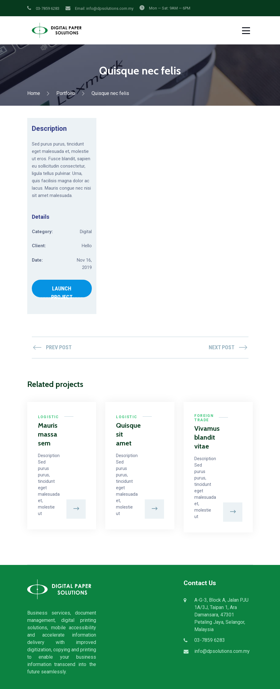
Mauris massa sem (46, 434)
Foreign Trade (204, 418)
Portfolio (65, 93)
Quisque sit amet (124, 434)
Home (33, 93)
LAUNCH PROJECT (62, 291)
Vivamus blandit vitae (202, 437)
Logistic (48, 417)
